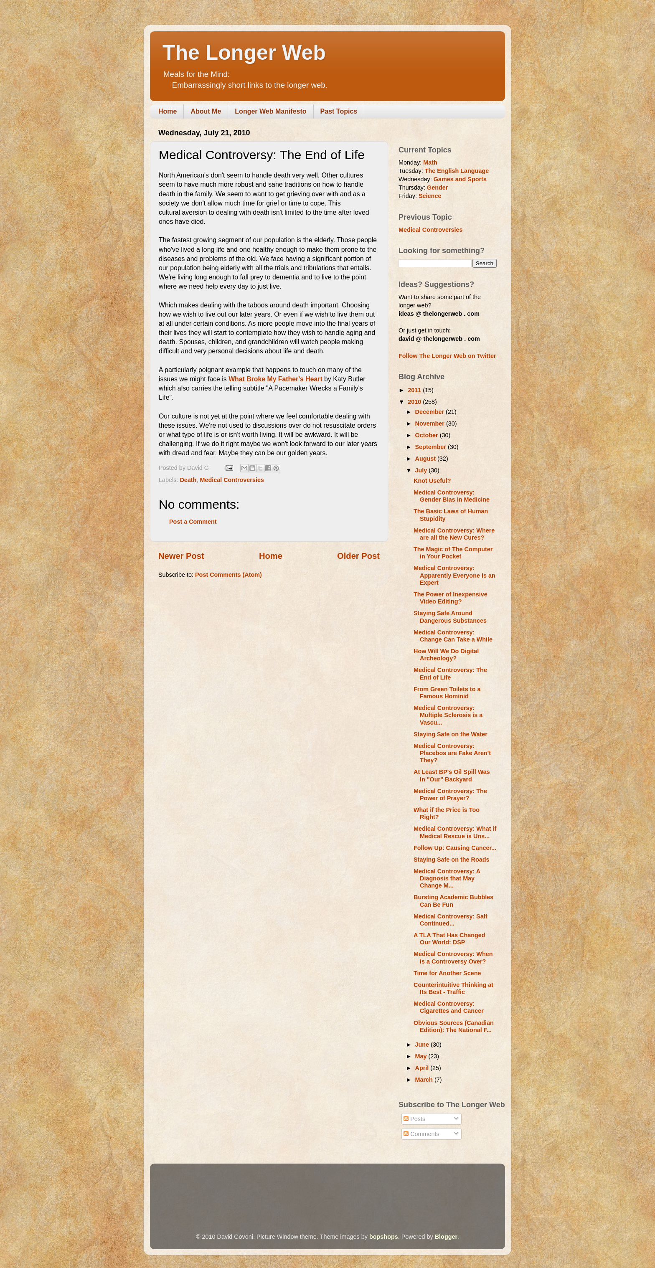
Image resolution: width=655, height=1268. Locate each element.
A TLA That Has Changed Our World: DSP (449, 939)
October (427, 435)
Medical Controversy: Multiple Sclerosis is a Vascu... (448, 715)
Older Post (358, 555)
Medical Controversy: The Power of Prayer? (450, 794)
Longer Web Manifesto (270, 111)
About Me (205, 111)
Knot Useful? (432, 480)
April (423, 1068)
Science (430, 196)
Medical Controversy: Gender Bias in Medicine (452, 496)
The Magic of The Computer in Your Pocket (453, 553)
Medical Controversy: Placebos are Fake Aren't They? (452, 753)
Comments (421, 1134)
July (422, 470)
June (423, 1044)
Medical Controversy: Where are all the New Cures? (454, 534)
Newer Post (181, 555)
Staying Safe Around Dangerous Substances (450, 617)
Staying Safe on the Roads (452, 859)
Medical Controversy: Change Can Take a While (453, 636)
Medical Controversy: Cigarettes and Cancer (449, 1007)
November (430, 423)
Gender (437, 187)
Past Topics (339, 111)
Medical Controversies (232, 480)
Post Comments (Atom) (228, 574)
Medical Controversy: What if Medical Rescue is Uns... (455, 832)
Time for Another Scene (447, 973)
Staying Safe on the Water (450, 734)
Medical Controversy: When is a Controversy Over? (453, 957)
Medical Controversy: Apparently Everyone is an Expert (454, 575)
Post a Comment (193, 521)
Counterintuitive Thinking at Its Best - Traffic (453, 988)
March (424, 1079)
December (430, 411)
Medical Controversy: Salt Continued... (450, 920)
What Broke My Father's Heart (275, 379)
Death (188, 480)
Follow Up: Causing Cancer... (455, 847)
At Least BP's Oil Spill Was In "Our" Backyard (452, 775)
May (422, 1056)
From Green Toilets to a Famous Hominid (447, 693)
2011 (415, 390)
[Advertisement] (310, 1186)
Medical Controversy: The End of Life (450, 673)
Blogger (446, 1236)
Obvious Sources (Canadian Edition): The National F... (454, 1026)
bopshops (383, 1236)
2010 (415, 401)
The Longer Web (244, 52)
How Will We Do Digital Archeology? (446, 655)
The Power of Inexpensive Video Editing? (450, 598)
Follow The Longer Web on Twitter (447, 356)
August (426, 458)
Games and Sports (460, 179)
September (431, 447)
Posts (414, 1119)
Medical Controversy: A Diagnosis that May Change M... (447, 878)
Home (167, 111)
